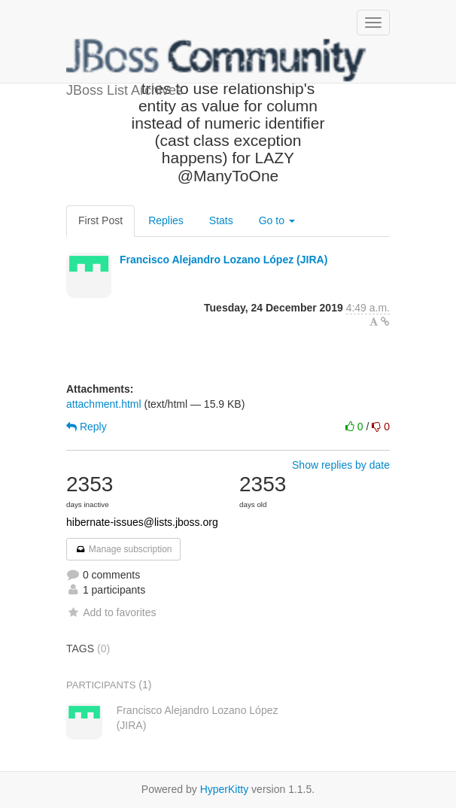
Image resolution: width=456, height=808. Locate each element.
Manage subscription (123, 549)
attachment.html (103, 404)
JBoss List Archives (216, 60)
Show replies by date (341, 465)
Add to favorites (111, 612)
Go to (277, 220)
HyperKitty (224, 789)
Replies (166, 220)
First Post (100, 220)
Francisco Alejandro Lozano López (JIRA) (223, 260)
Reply (86, 427)
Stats (221, 220)
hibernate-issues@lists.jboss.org (142, 522)
